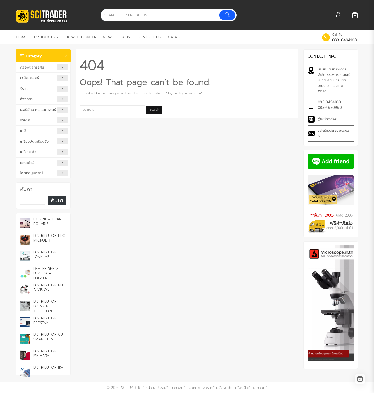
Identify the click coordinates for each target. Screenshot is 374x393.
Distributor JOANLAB (45, 254)
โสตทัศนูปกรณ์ (44, 173)
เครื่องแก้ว (44, 152)
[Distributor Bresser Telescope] (25, 306)
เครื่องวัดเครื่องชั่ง (44, 141)
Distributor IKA (48, 367)
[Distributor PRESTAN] (25, 322)
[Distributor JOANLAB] (25, 256)
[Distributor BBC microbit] (25, 240)
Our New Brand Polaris (48, 221)
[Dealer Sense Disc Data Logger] (25, 273)
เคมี (44, 131)
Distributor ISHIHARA (45, 353)
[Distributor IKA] (25, 372)
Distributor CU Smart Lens (48, 337)
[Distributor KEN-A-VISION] (25, 289)
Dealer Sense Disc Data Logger (46, 273)
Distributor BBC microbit (49, 238)
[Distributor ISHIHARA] (25, 355)
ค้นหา (26, 189)
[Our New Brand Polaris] (25, 223)
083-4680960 (330, 107)
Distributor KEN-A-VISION (49, 287)
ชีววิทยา (44, 99)
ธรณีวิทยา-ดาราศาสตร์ (44, 110)
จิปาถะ (44, 89)
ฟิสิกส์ (44, 120)
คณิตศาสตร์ (44, 78)
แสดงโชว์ (44, 163)
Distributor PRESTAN (45, 320)
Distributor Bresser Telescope (45, 306)
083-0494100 (344, 40)
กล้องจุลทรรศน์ (44, 67)
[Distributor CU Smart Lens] (25, 339)
